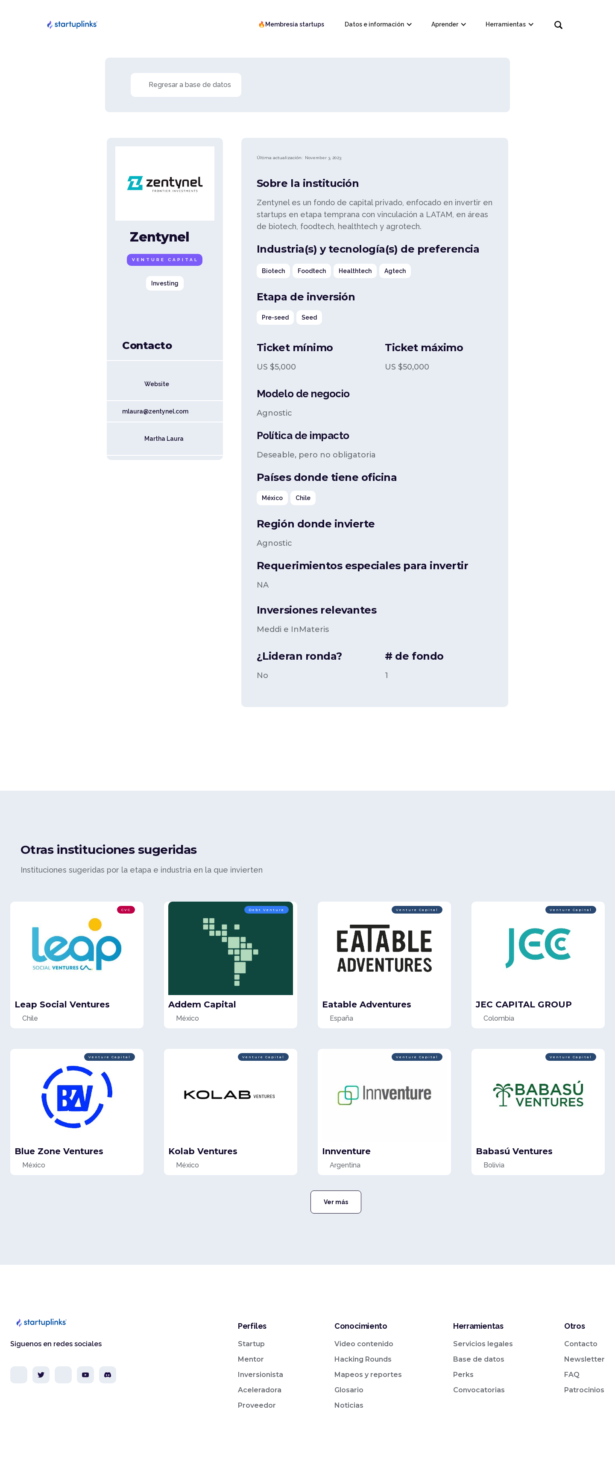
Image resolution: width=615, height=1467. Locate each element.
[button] (377, 24)
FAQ (572, 1375)
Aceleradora (259, 1390)
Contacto (580, 1344)
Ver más (336, 1202)
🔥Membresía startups (291, 24)
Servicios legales (483, 1344)
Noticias (348, 1405)
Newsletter (584, 1359)
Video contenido (363, 1344)
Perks (463, 1375)
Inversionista (260, 1375)
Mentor (251, 1359)
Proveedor (257, 1405)
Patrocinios (584, 1390)
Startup (251, 1344)
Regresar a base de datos (190, 85)
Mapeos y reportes (368, 1375)
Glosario (348, 1390)
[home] (71, 24)
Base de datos (478, 1359)
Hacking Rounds (363, 1359)
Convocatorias (479, 1390)
